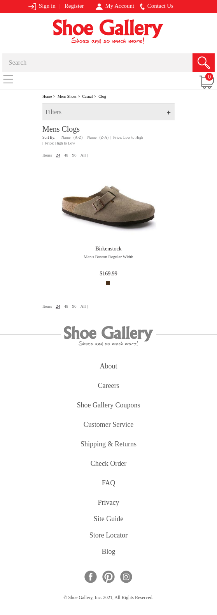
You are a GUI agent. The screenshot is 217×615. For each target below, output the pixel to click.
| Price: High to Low (58, 143)
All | (84, 155)
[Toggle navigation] (8, 79)
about (108, 366)
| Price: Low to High (126, 137)
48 (66, 155)
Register (74, 6)
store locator (108, 535)
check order (108, 464)
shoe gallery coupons (108, 405)
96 (74, 155)
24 (58, 155)
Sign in (42, 6)
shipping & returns (108, 444)
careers (108, 386)
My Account (115, 6)
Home (47, 96)
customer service (108, 425)
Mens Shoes (67, 96)
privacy (108, 503)
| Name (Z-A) (96, 137)
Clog (102, 96)
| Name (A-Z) (71, 137)
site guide (109, 519)
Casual (87, 96)
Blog (108, 552)
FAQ (109, 483)
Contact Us (156, 6)
